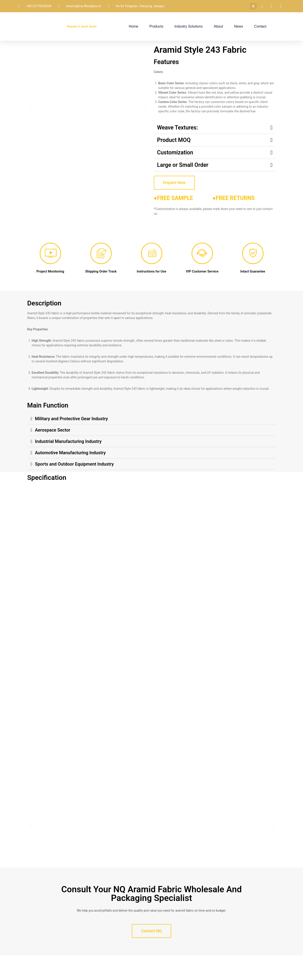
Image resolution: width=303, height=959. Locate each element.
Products (156, 26)
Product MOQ (174, 140)
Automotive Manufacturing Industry (70, 452)
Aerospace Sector (52, 430)
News (238, 26)
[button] (253, 6)
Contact (260, 26)
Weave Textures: (177, 127)
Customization (175, 152)
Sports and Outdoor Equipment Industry (74, 464)
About (218, 26)
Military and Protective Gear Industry (71, 418)
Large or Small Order (182, 165)
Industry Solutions (188, 26)
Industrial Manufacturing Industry (68, 441)
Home (133, 26)
